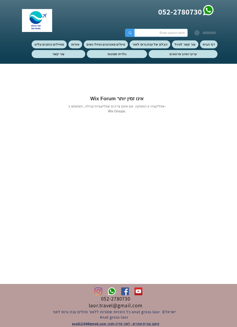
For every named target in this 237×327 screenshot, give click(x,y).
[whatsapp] (208, 10)
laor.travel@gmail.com (116, 305)
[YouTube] (138, 291)
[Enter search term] (164, 33)
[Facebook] (125, 291)
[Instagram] (98, 291)
